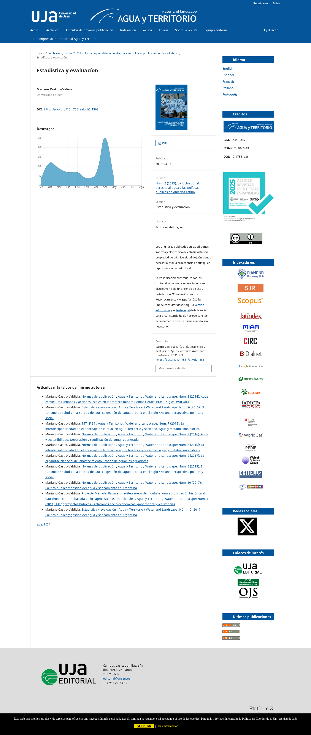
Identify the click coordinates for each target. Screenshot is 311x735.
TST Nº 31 (89, 423)
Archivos (52, 30)
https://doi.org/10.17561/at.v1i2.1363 (71, 109)
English (227, 68)
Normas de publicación (99, 396)
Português (229, 94)
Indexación (128, 30)
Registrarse (260, 3)
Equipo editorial (216, 30)
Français (228, 81)
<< (38, 524)
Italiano (227, 88)
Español (228, 75)
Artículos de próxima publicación (89, 30)
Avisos (147, 30)
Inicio (40, 53)
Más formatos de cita (172, 368)
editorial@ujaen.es (116, 678)
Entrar (277, 3)
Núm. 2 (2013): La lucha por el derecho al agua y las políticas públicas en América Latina (121, 53)
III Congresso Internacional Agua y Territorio (65, 39)
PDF (164, 143)
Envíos (163, 30)
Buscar (271, 30)
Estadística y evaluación (99, 407)
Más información (167, 726)
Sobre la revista (186, 30)
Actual (34, 30)
